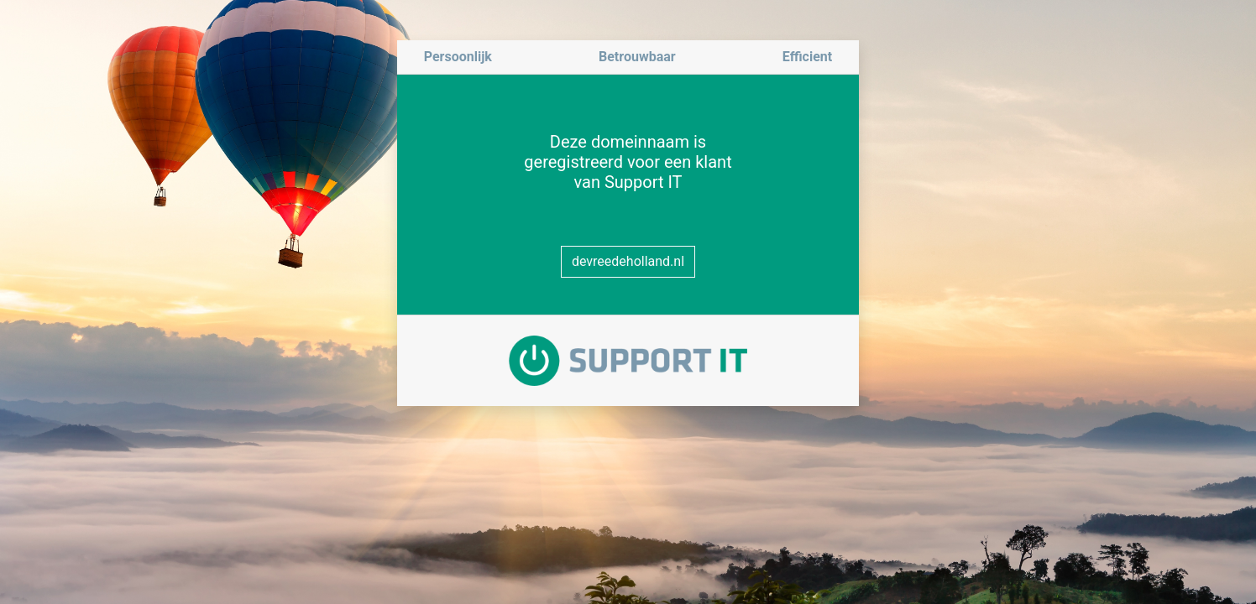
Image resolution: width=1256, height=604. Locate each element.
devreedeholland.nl (628, 261)
